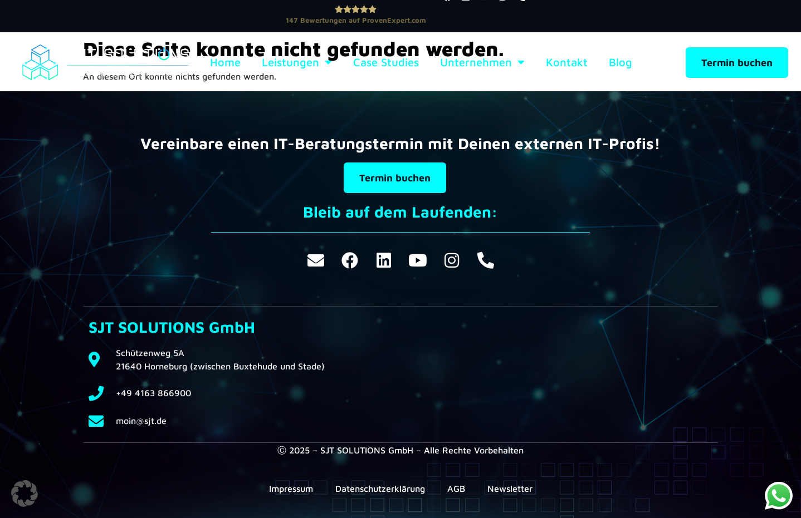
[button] (24, 493)
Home (225, 62)
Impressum (291, 489)
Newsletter (510, 489)
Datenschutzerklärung (380, 489)
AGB (456, 489)
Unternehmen (482, 62)
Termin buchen (737, 62)
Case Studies (386, 62)
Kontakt (567, 62)
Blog (620, 62)
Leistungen (297, 62)
